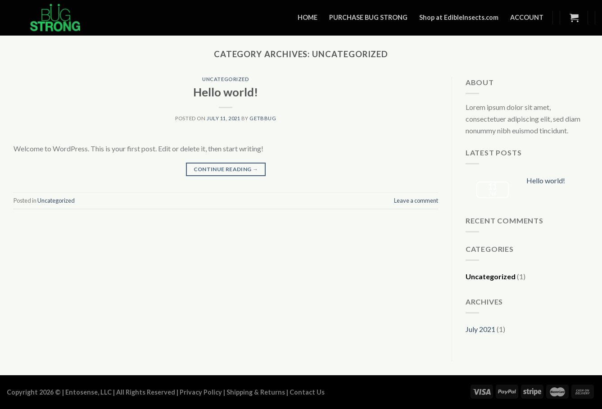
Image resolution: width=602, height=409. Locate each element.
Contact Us (307, 392)
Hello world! (225, 92)
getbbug (262, 118)
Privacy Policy (201, 392)
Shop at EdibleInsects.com (458, 17)
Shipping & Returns (255, 392)
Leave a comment (416, 200)
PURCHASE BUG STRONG (368, 17)
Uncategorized (225, 79)
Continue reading (226, 169)
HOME (307, 17)
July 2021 (480, 329)
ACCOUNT (526, 17)
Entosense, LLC (88, 392)
